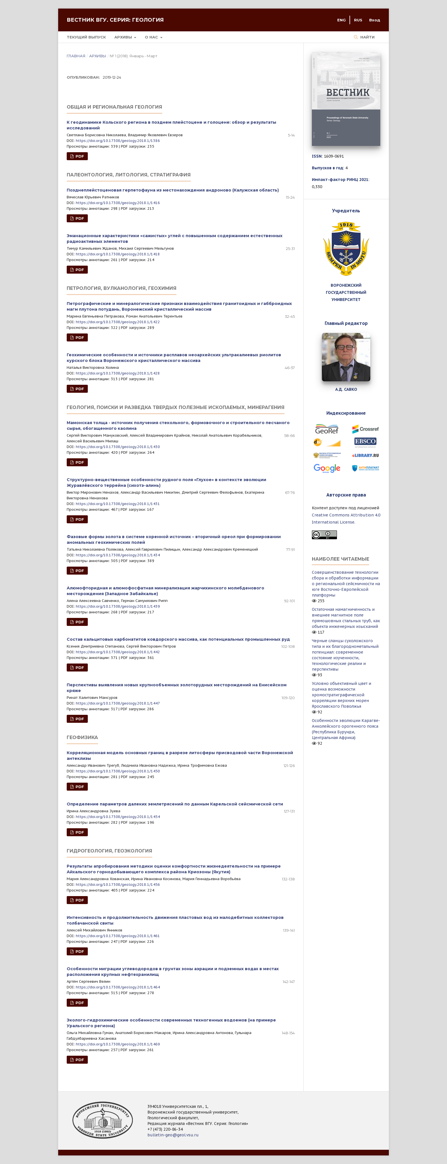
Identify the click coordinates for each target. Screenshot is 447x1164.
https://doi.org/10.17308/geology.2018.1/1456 (118, 884)
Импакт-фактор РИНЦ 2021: (340, 179)
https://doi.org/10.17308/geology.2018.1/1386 (118, 140)
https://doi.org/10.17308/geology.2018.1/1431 (118, 503)
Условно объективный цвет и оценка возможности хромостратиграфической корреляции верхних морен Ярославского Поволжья (341, 695)
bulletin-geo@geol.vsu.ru (173, 1134)
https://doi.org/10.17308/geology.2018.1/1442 (118, 652)
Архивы (123, 37)
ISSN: (317, 156)
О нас (152, 37)
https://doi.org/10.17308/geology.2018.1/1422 (118, 322)
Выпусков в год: (328, 167)
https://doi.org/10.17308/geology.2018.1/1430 (118, 446)
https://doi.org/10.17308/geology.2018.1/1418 (118, 254)
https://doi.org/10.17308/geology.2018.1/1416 (118, 202)
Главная (76, 56)
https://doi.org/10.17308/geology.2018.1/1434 (118, 555)
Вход (374, 20)
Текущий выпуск (86, 37)
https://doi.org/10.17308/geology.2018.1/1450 (118, 771)
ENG (341, 20)
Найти (367, 37)
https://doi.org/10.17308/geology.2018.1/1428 (118, 373)
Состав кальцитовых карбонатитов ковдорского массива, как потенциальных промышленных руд (178, 639)
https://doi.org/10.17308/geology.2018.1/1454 (118, 816)
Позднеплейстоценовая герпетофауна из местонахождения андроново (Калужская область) (173, 190)
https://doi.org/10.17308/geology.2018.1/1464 (118, 987)
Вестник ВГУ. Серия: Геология (115, 20)
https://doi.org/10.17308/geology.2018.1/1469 (118, 1044)
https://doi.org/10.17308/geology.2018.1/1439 (118, 606)
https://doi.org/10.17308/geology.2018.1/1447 (118, 703)
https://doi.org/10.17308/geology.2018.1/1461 (118, 935)
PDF (79, 156)
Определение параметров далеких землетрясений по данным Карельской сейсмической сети (175, 804)
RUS (358, 20)
